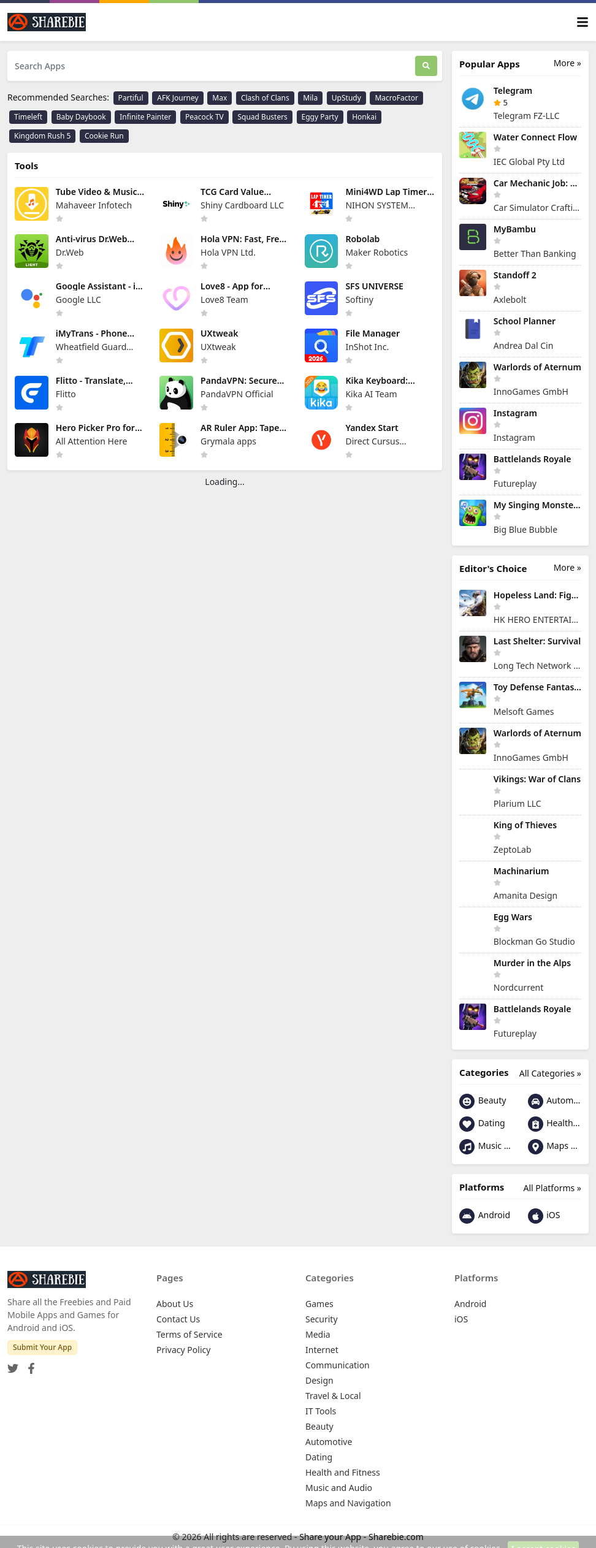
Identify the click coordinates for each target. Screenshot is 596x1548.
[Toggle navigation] (582, 22)
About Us (174, 1304)
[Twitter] (12, 1364)
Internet (321, 1349)
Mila (310, 98)
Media (317, 1334)
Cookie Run (104, 136)
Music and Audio (486, 1146)
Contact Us (178, 1319)
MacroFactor (396, 98)
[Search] (426, 66)
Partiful (130, 98)
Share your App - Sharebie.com (361, 1536)
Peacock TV (204, 117)
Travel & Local (333, 1395)
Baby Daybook (81, 117)
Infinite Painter (145, 117)
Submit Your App (42, 1347)
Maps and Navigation (555, 1146)
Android (484, 1216)
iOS (544, 1216)
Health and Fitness (555, 1124)
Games (319, 1304)
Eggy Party (320, 117)
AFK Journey (177, 98)
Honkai (364, 117)
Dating (482, 1124)
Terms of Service (189, 1334)
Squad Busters (262, 117)
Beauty (482, 1101)
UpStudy (346, 98)
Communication (337, 1365)
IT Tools (320, 1411)
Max (219, 98)
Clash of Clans (265, 98)
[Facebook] (29, 1364)
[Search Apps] (211, 66)
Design (319, 1380)
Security (321, 1319)
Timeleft (28, 117)
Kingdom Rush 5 (42, 136)
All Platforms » (552, 1188)
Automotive (555, 1101)
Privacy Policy (183, 1349)
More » (567, 62)
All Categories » (550, 1073)
